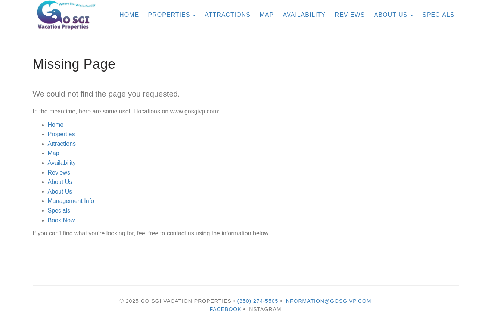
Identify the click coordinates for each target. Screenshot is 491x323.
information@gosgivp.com (328, 301)
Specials (438, 15)
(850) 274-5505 (258, 301)
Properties (169, 15)
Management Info (71, 201)
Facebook (226, 309)
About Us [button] (393, 15)
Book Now (61, 220)
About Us (60, 182)
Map (267, 15)
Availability (304, 15)
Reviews (350, 15)
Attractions (62, 144)
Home (56, 125)
